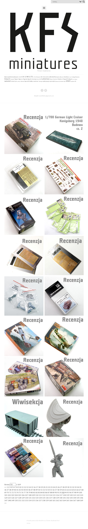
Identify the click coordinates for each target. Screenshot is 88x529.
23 (51, 487)
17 (37, 487)
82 (37, 492)
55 (51, 490)
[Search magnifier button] (83, 1)
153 (26, 500)
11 (23, 487)
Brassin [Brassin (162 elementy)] (62, 77)
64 (73, 490)
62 (68, 490)
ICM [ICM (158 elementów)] (40, 79)
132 (33, 498)
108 (30, 495)
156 (36, 500)
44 (25, 490)
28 (63, 487)
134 (40, 498)
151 (19, 500)
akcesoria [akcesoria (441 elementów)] (52, 77)
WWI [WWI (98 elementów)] (64, 81)
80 (32, 492)
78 (27, 492)
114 (50, 495)
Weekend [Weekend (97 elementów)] (57, 81)
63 (70, 490)
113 (47, 495)
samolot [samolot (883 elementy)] (7, 81)
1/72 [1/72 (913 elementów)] (31, 77)
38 (10, 490)
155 (33, 500)
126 (12, 498)
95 (68, 492)
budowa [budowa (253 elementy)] (66, 77)
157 (40, 500)
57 (56, 490)
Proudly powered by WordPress (36, 520)
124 (5, 498)
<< (5, 487)
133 (36, 498)
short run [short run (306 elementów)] (14, 81)
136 (47, 498)
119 (67, 495)
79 (29, 492)
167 (74, 500)
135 (43, 498)
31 (71, 487)
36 (5, 490)
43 (22, 490)
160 (50, 500)
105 (19, 495)
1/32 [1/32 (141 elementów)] (20, 77)
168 (78, 500)
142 (67, 498)
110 (36, 495)
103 (12, 495)
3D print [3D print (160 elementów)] (38, 77)
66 (78, 490)
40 (15, 490)
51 (41, 490)
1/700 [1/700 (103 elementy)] (34, 77)
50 (39, 490)
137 (50, 498)
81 (34, 492)
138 (54, 498)
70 (8, 492)
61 (66, 490)
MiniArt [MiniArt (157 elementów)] (55, 79)
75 (20, 492)
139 (57, 498)
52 (44, 490)
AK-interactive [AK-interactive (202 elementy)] (45, 77)
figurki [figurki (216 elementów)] (30, 79)
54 (49, 490)
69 (5, 492)
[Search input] (65, 1)
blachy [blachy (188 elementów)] (57, 77)
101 (5, 495)
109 (33, 495)
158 (43, 500)
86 (46, 492)
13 (27, 487)
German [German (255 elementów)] (34, 79)
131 (30, 498)
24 (54, 487)
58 (58, 490)
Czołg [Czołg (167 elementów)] (73, 77)
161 (54, 500)
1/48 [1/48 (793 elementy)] (27, 77)
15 (32, 487)
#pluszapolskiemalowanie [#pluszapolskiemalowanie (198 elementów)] (11, 77)
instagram (45, 90)
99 (78, 492)
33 (75, 487)
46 (29, 490)
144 (74, 498)
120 (71, 495)
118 (64, 495)
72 (13, 492)
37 (8, 490)
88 (51, 492)
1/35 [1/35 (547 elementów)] (23, 77)
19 (42, 487)
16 (35, 487)
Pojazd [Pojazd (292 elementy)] (65, 79)
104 (16, 495)
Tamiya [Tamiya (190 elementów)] (40, 81)
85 (44, 492)
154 (30, 500)
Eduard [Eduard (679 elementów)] (7, 79)
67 (80, 490)
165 (67, 500)
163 (60, 500)
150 (16, 500)
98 (75, 492)
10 (20, 487)
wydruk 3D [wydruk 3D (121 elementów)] (73, 81)
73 (15, 492)
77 (25, 492)
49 (37, 490)
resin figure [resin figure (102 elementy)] (75, 79)
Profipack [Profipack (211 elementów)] (69, 79)
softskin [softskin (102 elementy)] (19, 81)
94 (66, 492)
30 (68, 487)
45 (27, 490)
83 (39, 492)
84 (41, 492)
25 (56, 487)
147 (5, 500)
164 (64, 500)
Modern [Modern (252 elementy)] (60, 79)
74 (17, 492)
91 (58, 492)
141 (64, 498)
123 (81, 495)
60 (63, 490)
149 (12, 500)
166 (71, 500)
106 (23, 495)
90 (56, 492)
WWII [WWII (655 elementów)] (68, 81)
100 (80, 492)
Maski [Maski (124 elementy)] (51, 79)
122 (78, 495)
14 (30, 487)
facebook (42, 90)
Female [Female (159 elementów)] (12, 79)
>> (5, 503)
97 (73, 492)
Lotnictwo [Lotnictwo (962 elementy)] (45, 79)
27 (61, 487)
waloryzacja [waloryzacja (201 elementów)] (46, 81)
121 (74, 495)
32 (73, 487)
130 (26, 498)
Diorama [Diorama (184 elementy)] (77, 77)
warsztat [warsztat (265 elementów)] (52, 81)
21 (47, 487)
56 (53, 490)
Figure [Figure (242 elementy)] (16, 79)
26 (59, 487)
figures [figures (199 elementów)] (21, 79)
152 (23, 500)
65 (75, 490)
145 (78, 498)
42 (20, 490)
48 (34, 490)
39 (13, 490)
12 (25, 487)
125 (9, 498)
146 (81, 498)
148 (9, 500)
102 (9, 495)
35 (80, 487)
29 (66, 487)
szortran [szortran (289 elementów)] (35, 81)
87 (49, 492)
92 (61, 492)
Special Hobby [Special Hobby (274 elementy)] (28, 81)
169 (81, 500)
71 (10, 492)
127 (16, 498)
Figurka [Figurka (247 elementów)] (25, 79)
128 (19, 498)
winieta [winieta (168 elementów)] (61, 81)
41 (17, 490)
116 (57, 495)
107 (26, 495)
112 (43, 495)
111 (40, 495)
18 (39, 487)
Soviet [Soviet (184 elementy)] (22, 81)
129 (23, 498)
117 (60, 495)
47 (32, 490)
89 (53, 492)
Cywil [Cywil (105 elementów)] (70, 77)
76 (22, 492)
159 (47, 500)
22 (49, 487)
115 (54, 495)
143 (71, 498)
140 (60, 498)
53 (46, 490)
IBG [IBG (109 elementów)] (38, 79)
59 (61, 490)
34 (78, 487)
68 (82, 490)
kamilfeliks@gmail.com (46, 96)
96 (70, 492)
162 (57, 500)
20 (44, 487)
